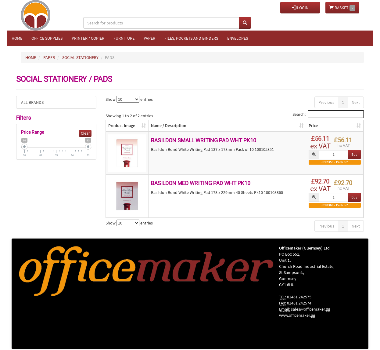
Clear (85, 133)
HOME (30, 57)
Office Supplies (47, 38)
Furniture (123, 38)
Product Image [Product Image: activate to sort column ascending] (121, 125)
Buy (354, 154)
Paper (149, 38)
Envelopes (237, 38)
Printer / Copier (88, 38)
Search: (328, 114)
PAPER (49, 57)
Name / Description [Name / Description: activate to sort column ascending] (168, 125)
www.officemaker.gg (297, 315)
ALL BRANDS (32, 102)
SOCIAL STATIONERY (80, 57)
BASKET (342, 8)
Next (356, 102)
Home (17, 38)
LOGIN (300, 7)
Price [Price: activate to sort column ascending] (313, 125)
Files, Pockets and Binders (191, 38)
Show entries (129, 99)
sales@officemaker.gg (310, 309)
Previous (326, 102)
